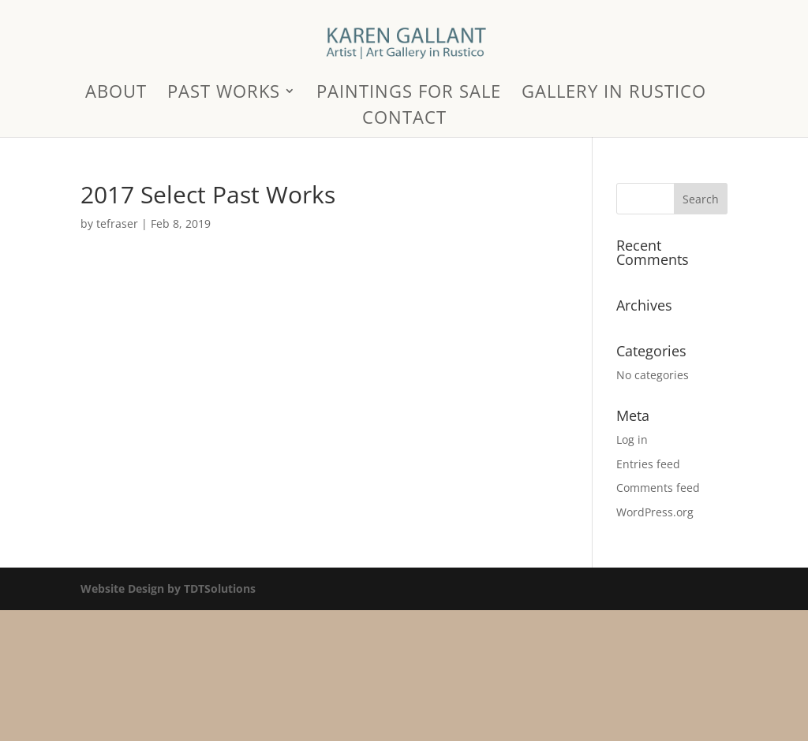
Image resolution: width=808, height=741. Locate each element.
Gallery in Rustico (614, 93)
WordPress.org (655, 512)
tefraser (117, 223)
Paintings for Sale (408, 93)
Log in (632, 439)
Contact (404, 119)
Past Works (223, 93)
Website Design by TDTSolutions (168, 588)
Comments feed (658, 487)
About (116, 93)
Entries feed (648, 463)
